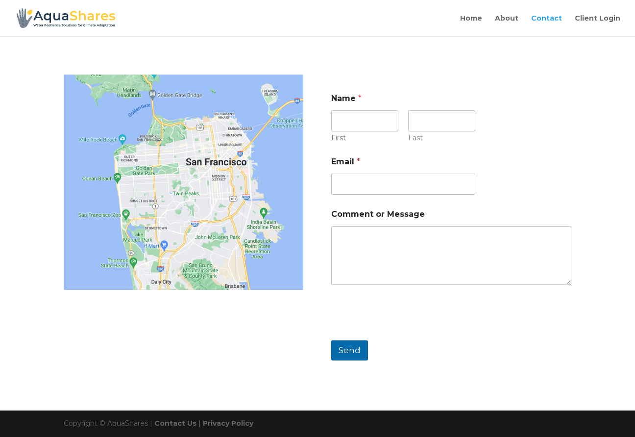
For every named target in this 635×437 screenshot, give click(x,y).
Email (345, 161)
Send (350, 350)
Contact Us (175, 423)
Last (415, 138)
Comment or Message (378, 214)
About (506, 19)
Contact (546, 19)
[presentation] (405, 334)
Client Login (597, 19)
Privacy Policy (228, 423)
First (338, 138)
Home (471, 19)
